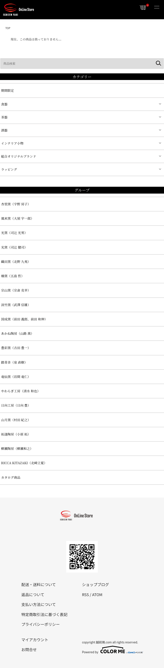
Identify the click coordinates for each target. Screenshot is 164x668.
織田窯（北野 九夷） (16, 261)
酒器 (4, 130)
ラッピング (9, 169)
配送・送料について (38, 584)
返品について (32, 594)
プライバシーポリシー (40, 624)
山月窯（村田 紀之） (16, 420)
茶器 (4, 117)
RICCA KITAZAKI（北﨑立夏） (24, 463)
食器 (4, 104)
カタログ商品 (10, 477)
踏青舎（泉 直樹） (14, 362)
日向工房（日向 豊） (16, 405)
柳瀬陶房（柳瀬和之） (17, 448)
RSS (85, 594)
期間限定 (7, 90)
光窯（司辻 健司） (14, 247)
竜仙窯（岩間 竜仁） (16, 376)
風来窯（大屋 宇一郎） (17, 218)
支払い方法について (38, 604)
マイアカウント (34, 639)
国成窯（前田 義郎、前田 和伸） (24, 319)
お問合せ (29, 649)
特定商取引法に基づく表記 (44, 614)
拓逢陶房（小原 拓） (16, 434)
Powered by (112, 649)
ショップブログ (95, 584)
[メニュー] (156, 7)
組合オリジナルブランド (18, 156)
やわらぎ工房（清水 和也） (20, 391)
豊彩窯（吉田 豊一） (16, 347)
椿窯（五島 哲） (12, 276)
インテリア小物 (12, 143)
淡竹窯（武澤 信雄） (16, 304)
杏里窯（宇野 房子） (16, 204)
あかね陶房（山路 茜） (17, 333)
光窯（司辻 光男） (14, 232)
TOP (7, 28)
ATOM (97, 594)
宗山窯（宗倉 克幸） (16, 290)
